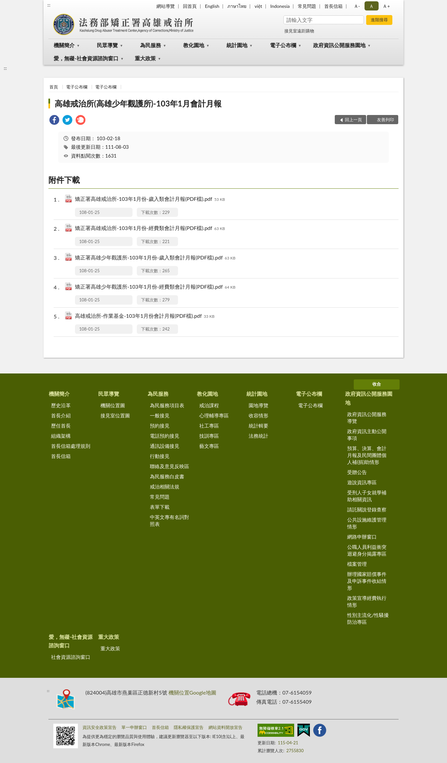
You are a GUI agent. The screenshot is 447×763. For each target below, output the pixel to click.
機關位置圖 (112, 405)
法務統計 (258, 436)
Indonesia (280, 6)
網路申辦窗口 (362, 537)
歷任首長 (61, 426)
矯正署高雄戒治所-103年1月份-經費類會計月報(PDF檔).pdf (150, 228)
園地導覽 (258, 405)
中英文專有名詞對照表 (169, 520)
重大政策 (145, 58)
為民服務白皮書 (167, 476)
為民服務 (150, 45)
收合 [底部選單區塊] (376, 384)
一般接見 (160, 415)
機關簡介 (64, 45)
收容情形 (258, 415)
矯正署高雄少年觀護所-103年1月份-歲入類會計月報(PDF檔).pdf (155, 258)
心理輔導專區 (214, 415)
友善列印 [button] (385, 119)
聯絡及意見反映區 (169, 466)
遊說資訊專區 (362, 482)
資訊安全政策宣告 (99, 727)
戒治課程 (209, 405)
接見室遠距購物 (299, 30)
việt (258, 6)
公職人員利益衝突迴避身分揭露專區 (366, 550)
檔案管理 (357, 564)
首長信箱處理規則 (70, 446)
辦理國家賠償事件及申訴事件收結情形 (366, 581)
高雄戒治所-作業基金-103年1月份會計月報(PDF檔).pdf (144, 316)
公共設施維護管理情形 (366, 523)
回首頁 (190, 6)
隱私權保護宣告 (189, 727)
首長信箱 (333, 6)
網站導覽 (165, 6)
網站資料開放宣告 (225, 727)
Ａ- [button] (357, 6)
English (212, 6)
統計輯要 (258, 426)
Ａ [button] (371, 6)
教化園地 (193, 45)
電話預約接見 (164, 436)
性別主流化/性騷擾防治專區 (368, 618)
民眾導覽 (107, 45)
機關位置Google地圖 (192, 692)
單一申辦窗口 (134, 727)
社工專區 (209, 426)
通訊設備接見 (164, 446)
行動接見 (160, 456)
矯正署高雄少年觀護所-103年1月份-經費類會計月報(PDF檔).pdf (155, 287)
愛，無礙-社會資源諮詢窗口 (86, 58)
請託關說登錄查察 (366, 509)
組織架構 (61, 436)
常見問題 (307, 6)
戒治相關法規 (164, 486)
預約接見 (160, 426)
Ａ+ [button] (386, 6)
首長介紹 (61, 415)
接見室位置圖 (115, 415)
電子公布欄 (283, 45)
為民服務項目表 (167, 405)
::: (48, 5)
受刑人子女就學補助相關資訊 (366, 495)
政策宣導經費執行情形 (366, 601)
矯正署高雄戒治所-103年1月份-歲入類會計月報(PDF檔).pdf (150, 199)
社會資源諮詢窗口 (70, 657)
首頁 (53, 86)
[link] (54, 120)
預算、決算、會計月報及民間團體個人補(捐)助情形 (366, 455)
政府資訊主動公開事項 (366, 434)
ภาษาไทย (236, 6)
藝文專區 (209, 446)
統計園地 (236, 45)
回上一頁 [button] (353, 119)
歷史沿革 (61, 405)
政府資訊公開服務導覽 (366, 417)
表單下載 (160, 507)
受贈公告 (357, 472)
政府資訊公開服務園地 (339, 45)
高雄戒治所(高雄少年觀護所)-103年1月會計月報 (138, 103)
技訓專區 (209, 436)
